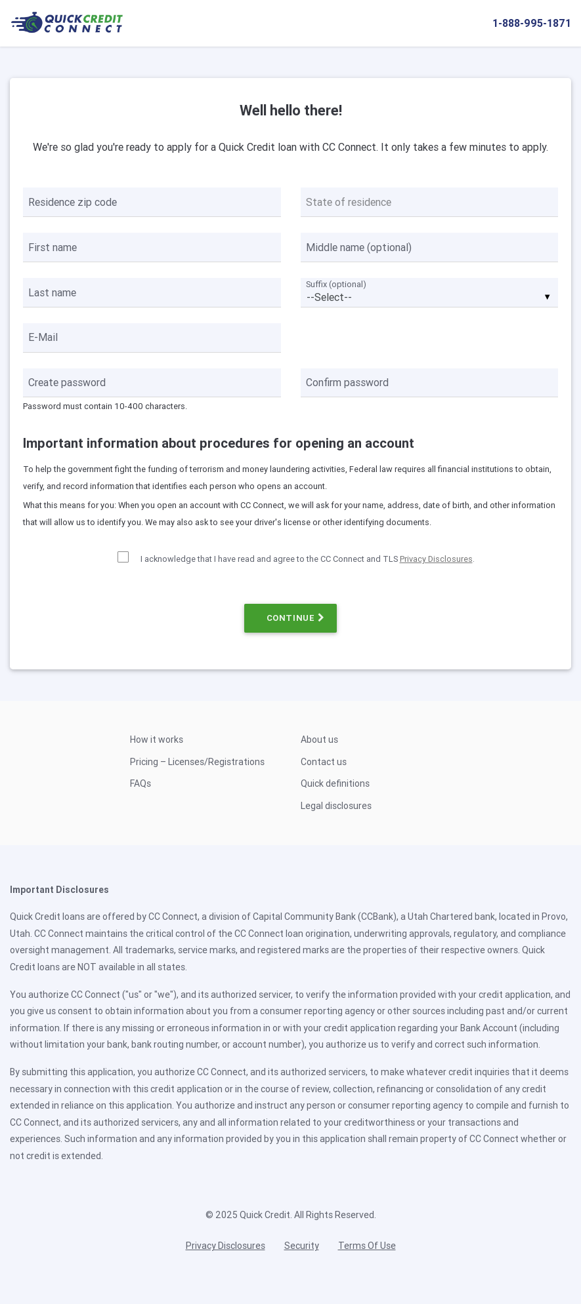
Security (301, 1246)
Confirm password (347, 382)
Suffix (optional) (336, 284)
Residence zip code (72, 201)
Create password (67, 382)
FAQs (140, 783)
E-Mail (43, 337)
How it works (156, 739)
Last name (52, 292)
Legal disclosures (336, 806)
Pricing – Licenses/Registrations (197, 762)
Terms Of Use (367, 1246)
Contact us (324, 762)
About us (319, 739)
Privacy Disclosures (436, 558)
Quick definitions (335, 783)
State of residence (348, 201)
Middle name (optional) (359, 247)
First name (52, 247)
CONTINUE (291, 617)
